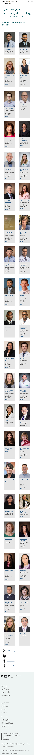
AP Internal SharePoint (13, 666)
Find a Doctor (4, 686)
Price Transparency (5, 728)
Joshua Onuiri (8, 327)
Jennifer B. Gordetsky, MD (23, 139)
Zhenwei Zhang (23, 633)
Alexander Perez (24, 358)
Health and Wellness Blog (16, 676)
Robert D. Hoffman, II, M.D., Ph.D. (9, 201)
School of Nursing (5, 691)
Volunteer (3, 705)
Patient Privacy (4, 706)
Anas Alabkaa (8, 49)
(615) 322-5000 (6, 739)
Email (6, 84)
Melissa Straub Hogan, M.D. (23, 539)
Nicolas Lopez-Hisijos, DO (23, 264)
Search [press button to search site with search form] (28, 3)
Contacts (9, 656)
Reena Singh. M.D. (9, 511)
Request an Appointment (6, 725)
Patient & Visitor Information (7, 723)
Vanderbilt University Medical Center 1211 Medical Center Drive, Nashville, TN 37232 (11, 735)
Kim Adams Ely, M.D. (9, 139)
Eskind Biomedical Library (6, 694)
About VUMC (4, 685)
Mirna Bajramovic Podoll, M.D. (9, 391)
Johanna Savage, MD (9, 479)
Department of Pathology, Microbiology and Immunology (17, 13)
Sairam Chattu (23, 49)
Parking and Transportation (7, 688)
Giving (2, 703)
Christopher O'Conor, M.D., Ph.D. (24, 296)
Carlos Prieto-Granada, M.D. (23, 391)
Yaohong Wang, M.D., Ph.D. (8, 603)
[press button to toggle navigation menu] (32, 3)
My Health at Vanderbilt (6, 720)
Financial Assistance (5, 695)
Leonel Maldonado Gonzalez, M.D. (9, 296)
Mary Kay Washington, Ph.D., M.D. (9, 635)
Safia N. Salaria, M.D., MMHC (8, 449)
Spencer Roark (23, 422)
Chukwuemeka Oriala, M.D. (23, 327)
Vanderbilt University (5, 692)
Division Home (10, 661)
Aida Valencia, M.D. (24, 570)
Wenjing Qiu (7, 420)
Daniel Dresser (23, 104)
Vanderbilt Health (5, 719)
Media (2, 708)
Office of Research (5, 702)
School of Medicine (5, 689)
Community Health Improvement (8, 711)
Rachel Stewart (8, 539)
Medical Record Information (7, 722)
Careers (3, 726)
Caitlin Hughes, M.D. (24, 200)
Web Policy (3, 709)
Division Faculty (11, 651)
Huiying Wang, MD (24, 602)
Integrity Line (4, 712)
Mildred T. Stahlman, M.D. (23, 512)
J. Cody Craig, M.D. (9, 108)
